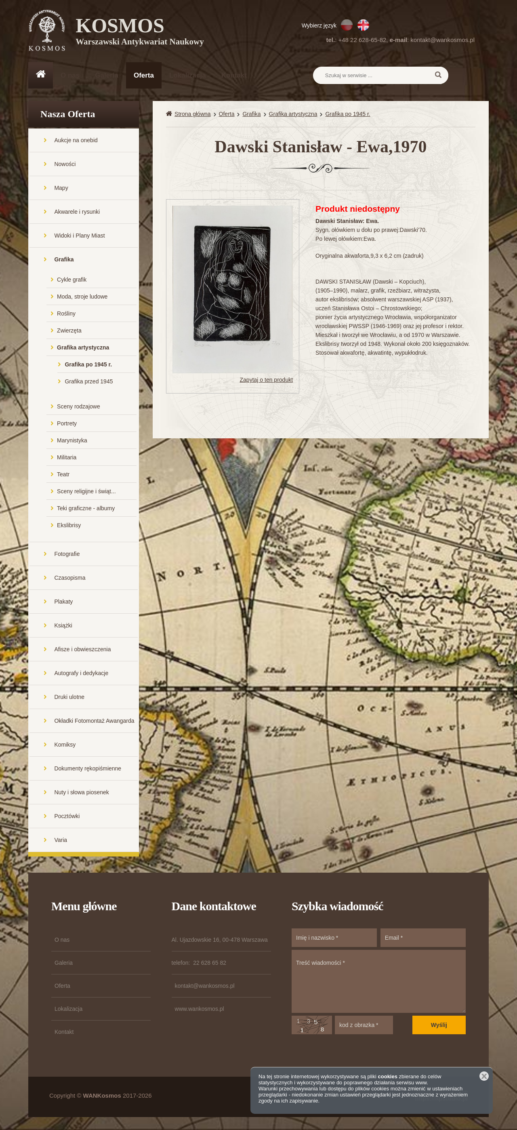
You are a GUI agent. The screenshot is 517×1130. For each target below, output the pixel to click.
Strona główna (192, 115)
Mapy (61, 188)
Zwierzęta (69, 331)
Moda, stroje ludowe (82, 297)
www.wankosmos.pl (199, 1009)
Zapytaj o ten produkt (266, 381)
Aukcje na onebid (75, 141)
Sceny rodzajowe (78, 407)
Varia (60, 841)
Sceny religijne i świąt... (86, 492)
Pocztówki (67, 817)
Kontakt (234, 75)
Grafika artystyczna (83, 348)
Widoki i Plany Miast (79, 236)
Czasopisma (69, 578)
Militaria (66, 458)
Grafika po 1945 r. (88, 365)
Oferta (144, 75)
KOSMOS (140, 32)
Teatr (63, 475)
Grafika (64, 260)
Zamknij (484, 1076)
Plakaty (63, 602)
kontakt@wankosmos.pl (442, 39)
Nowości (65, 165)
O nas (70, 75)
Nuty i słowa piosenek (81, 793)
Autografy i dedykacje (81, 674)
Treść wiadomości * (379, 982)
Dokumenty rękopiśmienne (87, 769)
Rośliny (66, 314)
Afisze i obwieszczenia (82, 650)
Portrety (67, 424)
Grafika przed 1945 (89, 382)
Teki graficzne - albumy (86, 509)
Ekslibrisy (69, 526)
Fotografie (67, 554)
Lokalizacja (187, 75)
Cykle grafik (71, 280)
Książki (63, 626)
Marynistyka (72, 441)
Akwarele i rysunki (77, 212)
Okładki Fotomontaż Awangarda (94, 721)
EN (363, 25)
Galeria (106, 75)
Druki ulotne (69, 697)
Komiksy (65, 745)
